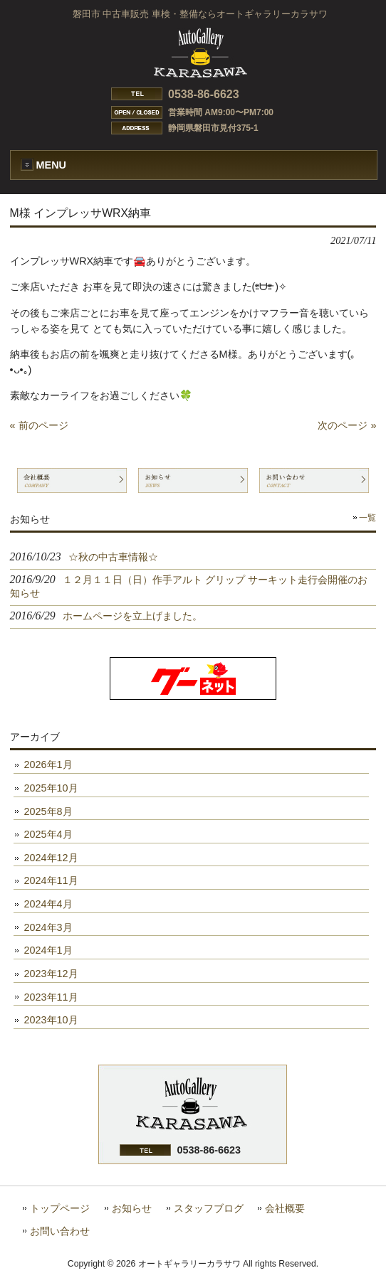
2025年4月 (48, 834)
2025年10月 (51, 788)
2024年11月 (51, 880)
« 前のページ (39, 425)
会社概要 (285, 1208)
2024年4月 (48, 904)
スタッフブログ (209, 1208)
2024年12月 (51, 857)
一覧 (367, 517)
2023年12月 (51, 973)
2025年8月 (48, 811)
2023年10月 (51, 1020)
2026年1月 (48, 764)
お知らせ (132, 1208)
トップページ (60, 1208)
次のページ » (347, 425)
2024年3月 (48, 927)
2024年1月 (48, 950)
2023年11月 (51, 997)
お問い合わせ (60, 1231)
